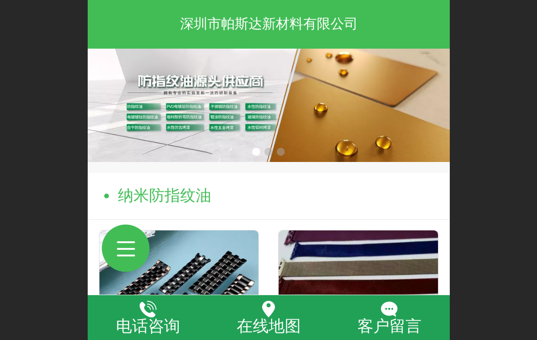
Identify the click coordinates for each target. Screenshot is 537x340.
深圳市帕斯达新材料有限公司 (269, 23)
